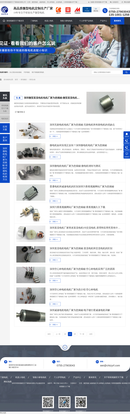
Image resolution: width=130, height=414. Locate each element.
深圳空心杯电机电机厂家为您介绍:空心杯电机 (74, 289)
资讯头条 (32, 79)
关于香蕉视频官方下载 (114, 377)
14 (75, 334)
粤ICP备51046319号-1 (61, 383)
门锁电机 (34, 21)
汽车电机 (27, 72)
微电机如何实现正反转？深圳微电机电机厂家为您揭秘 (78, 145)
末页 (90, 334)
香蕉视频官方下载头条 (4, 108)
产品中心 (103, 21)
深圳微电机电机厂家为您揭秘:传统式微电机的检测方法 (4, 164)
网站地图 (127, 2)
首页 (16, 79)
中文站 (87, 10)
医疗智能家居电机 (38, 72)
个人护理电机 (60, 377)
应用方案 (5, 128)
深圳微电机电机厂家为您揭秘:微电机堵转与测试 (75, 166)
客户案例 (5, 139)
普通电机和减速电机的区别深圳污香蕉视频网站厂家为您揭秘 (82, 186)
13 (70, 334)
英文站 (95, 10)
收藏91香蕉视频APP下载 (99, 2)
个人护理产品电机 (86, 21)
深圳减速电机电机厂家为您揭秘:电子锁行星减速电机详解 (80, 310)
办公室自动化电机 (16, 72)
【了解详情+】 (20, 112)
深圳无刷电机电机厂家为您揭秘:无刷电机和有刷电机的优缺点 (82, 124)
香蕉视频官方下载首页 (13, 20)
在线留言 (115, 2)
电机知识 (4, 119)
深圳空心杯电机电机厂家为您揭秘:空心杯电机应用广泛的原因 (82, 269)
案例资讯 (117, 21)
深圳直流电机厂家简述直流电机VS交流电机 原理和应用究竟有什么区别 (86, 227)
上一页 (58, 334)
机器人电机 (49, 21)
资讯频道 (24, 79)
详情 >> (55, 136)
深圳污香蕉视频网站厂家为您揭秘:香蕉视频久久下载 (77, 207)
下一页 (82, 334)
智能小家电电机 (66, 21)
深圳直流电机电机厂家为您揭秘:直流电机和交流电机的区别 (81, 248)
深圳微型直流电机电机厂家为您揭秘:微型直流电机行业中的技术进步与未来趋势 (52, 97)
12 (65, 334)
